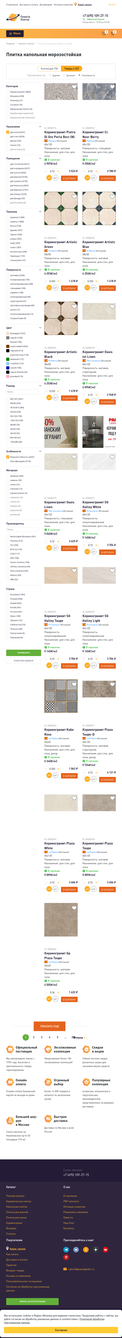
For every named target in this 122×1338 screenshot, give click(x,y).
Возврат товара (15, 1270)
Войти (112, 4)
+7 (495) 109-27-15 (95, 16)
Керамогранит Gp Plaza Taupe (57, 955)
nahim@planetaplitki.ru (81, 1269)
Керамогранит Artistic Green (60, 244)
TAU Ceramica (94, 360)
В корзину (69, 178)
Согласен (61, 1330)
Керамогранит (14, 1222)
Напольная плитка (16, 1206)
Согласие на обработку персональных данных (28, 1288)
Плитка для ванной (17, 1212)
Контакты (68, 1228)
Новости (68, 1217)
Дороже (55, 75)
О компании (12, 4)
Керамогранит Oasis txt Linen (97, 354)
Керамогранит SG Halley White (95, 504)
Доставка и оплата (29, 4)
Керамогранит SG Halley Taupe (57, 618)
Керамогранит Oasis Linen (59, 504)
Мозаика (11, 1228)
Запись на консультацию (32, 1301)
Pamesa (52, 140)
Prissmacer (92, 510)
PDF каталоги (71, 1201)
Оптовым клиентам (63, 4)
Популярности (89, 75)
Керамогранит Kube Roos (59, 731)
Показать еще (49, 1026)
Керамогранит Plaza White (59, 845)
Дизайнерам (46, 4)
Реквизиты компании (75, 1212)
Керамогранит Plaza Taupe (97, 845)
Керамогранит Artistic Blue (98, 244)
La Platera (53, 738)
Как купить (12, 1254)
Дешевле (70, 75)
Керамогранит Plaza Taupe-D (97, 731)
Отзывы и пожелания (18, 1275)
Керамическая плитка (18, 1201)
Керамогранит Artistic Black (60, 354)
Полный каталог (15, 1195)
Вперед (78, 1037)
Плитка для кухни (16, 1217)
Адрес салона (85, 4)
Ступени (11, 1233)
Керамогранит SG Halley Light (95, 618)
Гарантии (11, 1265)
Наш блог (68, 1222)
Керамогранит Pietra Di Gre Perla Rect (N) (59, 134)
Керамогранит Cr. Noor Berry (95, 134)
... (65, 1037)
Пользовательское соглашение (24, 1281)
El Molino (53, 250)
